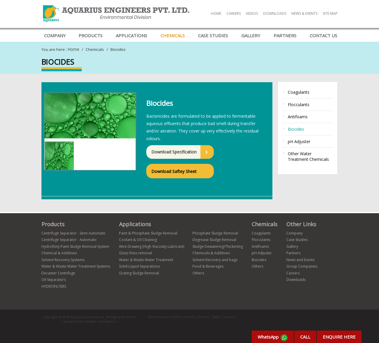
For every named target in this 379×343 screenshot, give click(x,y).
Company (55, 35)
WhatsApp (273, 338)
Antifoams (298, 116)
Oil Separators (53, 279)
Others (198, 273)
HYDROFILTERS (53, 286)
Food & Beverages (208, 266)
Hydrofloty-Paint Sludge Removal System (75, 246)
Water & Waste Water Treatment (146, 259)
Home (216, 13)
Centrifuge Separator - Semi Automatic (73, 233)
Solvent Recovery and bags (214, 259)
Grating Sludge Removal (139, 273)
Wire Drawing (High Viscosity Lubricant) (151, 246)
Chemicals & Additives (211, 252)
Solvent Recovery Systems (62, 259)
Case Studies (213, 35)
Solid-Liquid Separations (139, 266)
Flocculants (298, 104)
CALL (305, 337)
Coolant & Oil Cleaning (138, 239)
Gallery (250, 35)
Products (90, 35)
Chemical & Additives (59, 252)
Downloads (274, 13)
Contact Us (323, 35)
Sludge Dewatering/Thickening (217, 246)
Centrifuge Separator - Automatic (69, 239)
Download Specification (174, 152)
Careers (234, 13)
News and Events (300, 259)
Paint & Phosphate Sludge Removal (148, 233)
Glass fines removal (135, 252)
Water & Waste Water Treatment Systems (75, 266)
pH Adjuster (299, 141)
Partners (285, 35)
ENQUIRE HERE (339, 337)
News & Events (304, 13)
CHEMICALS (172, 35)
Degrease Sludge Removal (214, 239)
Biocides (296, 129)
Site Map (330, 13)
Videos (252, 13)
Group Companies (301, 266)
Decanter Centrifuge (58, 273)
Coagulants (298, 92)
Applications (131, 35)
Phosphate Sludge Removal (215, 233)
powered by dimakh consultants (90, 321)
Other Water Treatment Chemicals (308, 156)
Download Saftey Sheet (174, 171)
